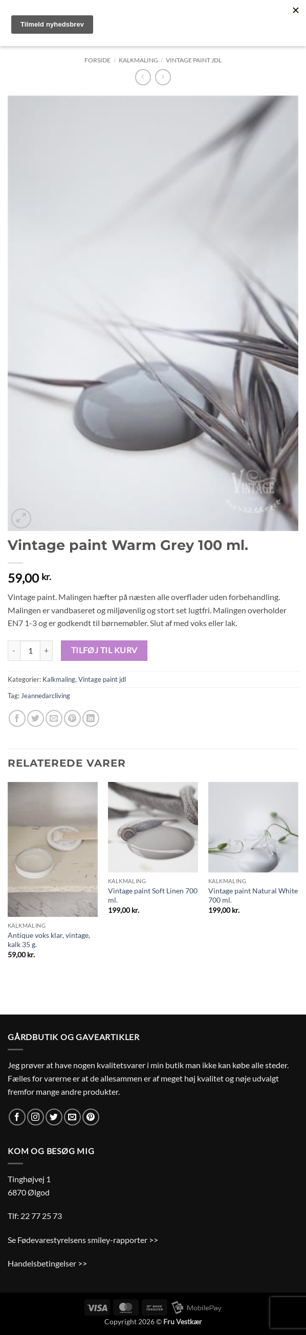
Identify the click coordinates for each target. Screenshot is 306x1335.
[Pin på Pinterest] (72, 718)
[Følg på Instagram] (35, 1117)
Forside (97, 60)
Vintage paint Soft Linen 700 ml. (153, 895)
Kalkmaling (138, 60)
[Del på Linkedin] (90, 718)
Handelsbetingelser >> (47, 1263)
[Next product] (143, 77)
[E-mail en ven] (54, 718)
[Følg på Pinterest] (90, 1117)
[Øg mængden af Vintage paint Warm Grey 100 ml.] (46, 650)
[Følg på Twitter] (54, 1117)
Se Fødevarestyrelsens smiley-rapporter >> (83, 1240)
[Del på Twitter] (35, 718)
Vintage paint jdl (194, 60)
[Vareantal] (30, 650)
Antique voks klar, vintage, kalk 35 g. (49, 940)
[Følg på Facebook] (17, 1117)
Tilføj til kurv (104, 650)
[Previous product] (163, 77)
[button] (21, 518)
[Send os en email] (72, 1117)
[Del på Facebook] (17, 718)
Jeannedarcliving (45, 696)
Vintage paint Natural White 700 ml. (253, 895)
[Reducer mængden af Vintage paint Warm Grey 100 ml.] (14, 650)
